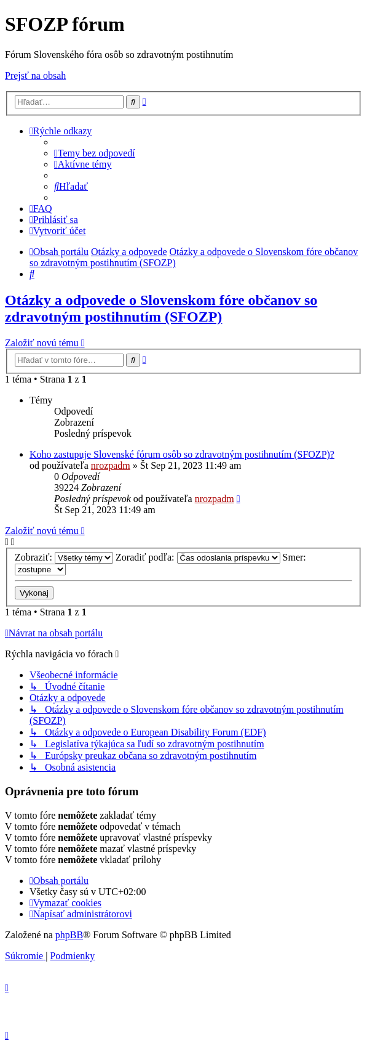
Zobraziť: (64, 557)
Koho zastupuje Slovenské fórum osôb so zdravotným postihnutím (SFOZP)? (182, 454)
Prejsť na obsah (35, 75)
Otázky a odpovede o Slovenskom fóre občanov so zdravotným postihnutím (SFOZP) (161, 308)
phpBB (69, 935)
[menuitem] (94, 153)
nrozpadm (110, 465)
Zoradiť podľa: (198, 557)
